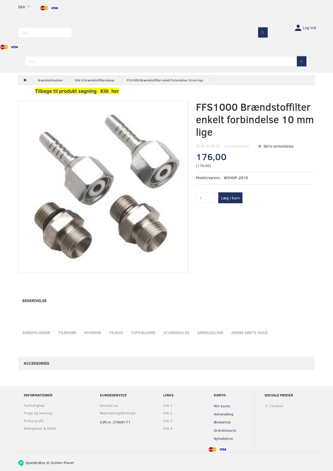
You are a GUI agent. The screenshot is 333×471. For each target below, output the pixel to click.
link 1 (167, 405)
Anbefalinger (36, 332)
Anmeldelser (210, 332)
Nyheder (92, 332)
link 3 (167, 420)
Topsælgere (143, 332)
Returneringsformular (118, 412)
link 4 (167, 428)
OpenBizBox (35, 462)
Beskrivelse (34, 300)
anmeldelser (236, 146)
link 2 (167, 412)
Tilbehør (67, 332)
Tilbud (116, 332)
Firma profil (33, 420)
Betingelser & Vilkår (40, 428)
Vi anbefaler (176, 332)
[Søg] (263, 32)
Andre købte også (249, 332)
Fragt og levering (38, 412)
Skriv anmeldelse (278, 146)
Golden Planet (62, 462)
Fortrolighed (34, 405)
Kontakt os (109, 405)
